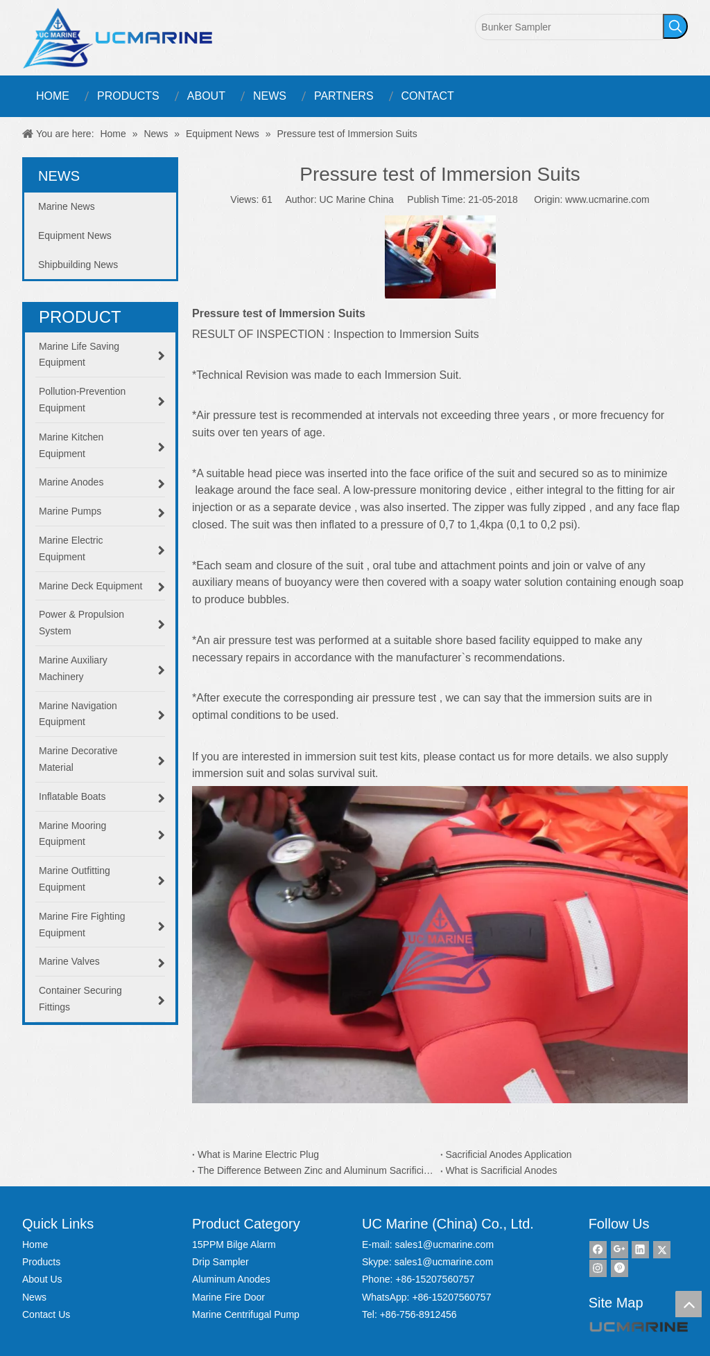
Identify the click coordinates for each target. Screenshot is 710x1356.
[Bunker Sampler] (569, 26)
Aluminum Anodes (231, 1279)
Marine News (66, 206)
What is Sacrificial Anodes (501, 1170)
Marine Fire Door (228, 1297)
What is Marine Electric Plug (258, 1154)
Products (41, 1261)
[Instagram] (598, 1268)
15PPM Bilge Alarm (234, 1244)
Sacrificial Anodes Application (509, 1154)
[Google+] (619, 1249)
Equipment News (75, 235)
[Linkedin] (640, 1249)
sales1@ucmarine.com (444, 1244)
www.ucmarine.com (607, 199)
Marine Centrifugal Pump (246, 1314)
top (688, 1304)
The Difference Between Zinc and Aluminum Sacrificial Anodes (316, 1170)
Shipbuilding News (78, 264)
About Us (42, 1279)
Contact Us (46, 1314)
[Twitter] (661, 1249)
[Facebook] (598, 1249)
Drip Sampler (220, 1261)
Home (35, 1244)
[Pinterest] (619, 1268)
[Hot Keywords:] (675, 26)
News (34, 1297)
